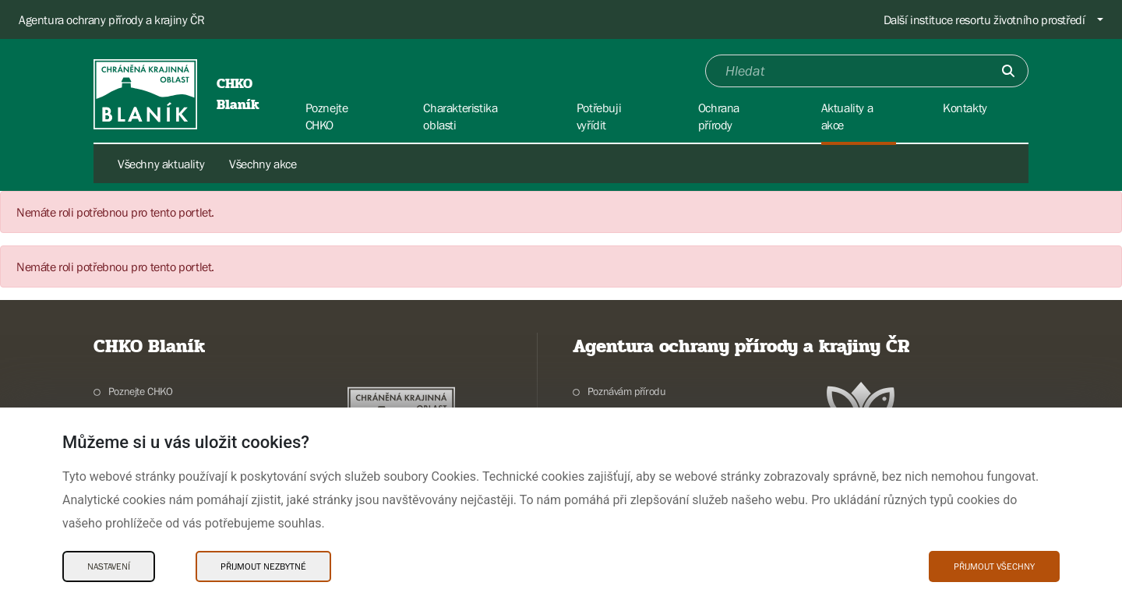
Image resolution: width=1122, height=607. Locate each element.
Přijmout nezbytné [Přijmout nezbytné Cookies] (263, 566)
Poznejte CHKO (140, 391)
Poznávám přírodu (626, 391)
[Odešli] (1008, 70)
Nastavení (108, 566)
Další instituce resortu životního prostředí (984, 19)
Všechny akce (262, 164)
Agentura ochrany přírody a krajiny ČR (111, 19)
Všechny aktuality (161, 164)
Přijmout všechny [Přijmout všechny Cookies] (994, 566)
